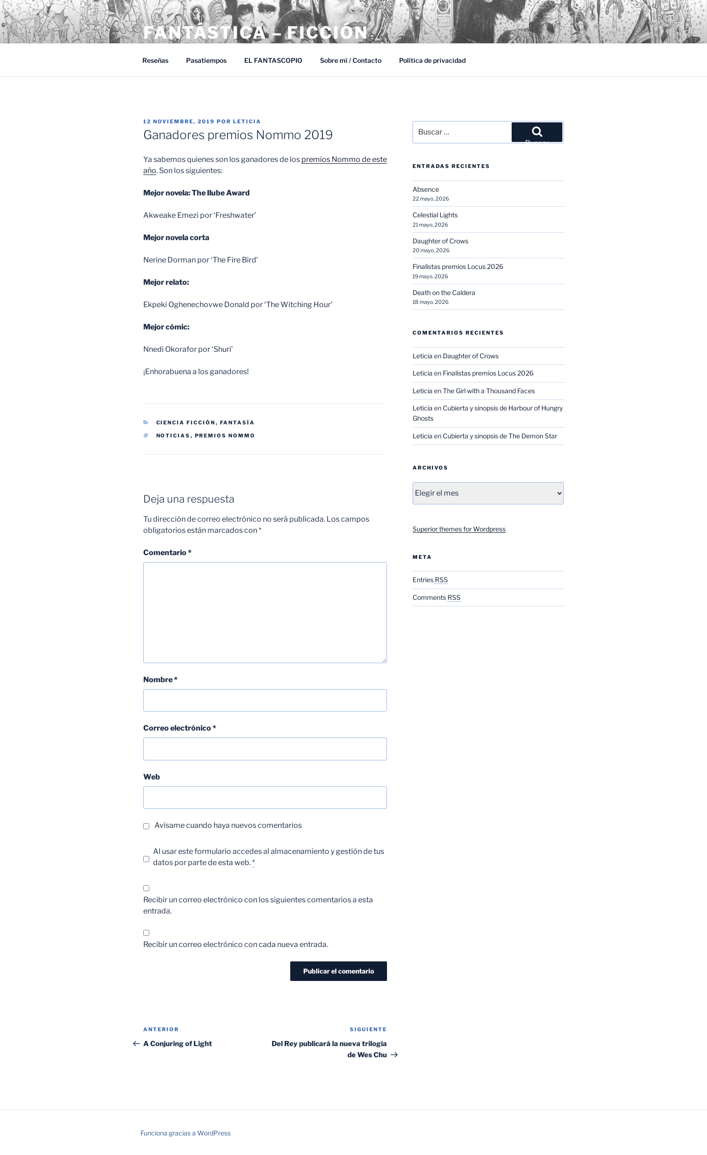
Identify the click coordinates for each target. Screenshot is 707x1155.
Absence (426, 189)
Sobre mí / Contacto (350, 60)
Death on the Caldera (444, 292)
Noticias (173, 435)
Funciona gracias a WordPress (185, 1133)
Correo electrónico (179, 728)
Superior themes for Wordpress (459, 529)
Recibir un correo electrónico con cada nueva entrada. (235, 944)
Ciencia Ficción (186, 422)
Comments (436, 597)
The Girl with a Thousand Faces (489, 391)
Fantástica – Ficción (255, 32)
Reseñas (155, 60)
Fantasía (237, 422)
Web (151, 776)
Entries (430, 580)
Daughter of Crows (440, 241)
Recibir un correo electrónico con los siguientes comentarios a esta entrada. (258, 905)
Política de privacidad (432, 60)
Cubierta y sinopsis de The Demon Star (500, 436)
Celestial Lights (435, 215)
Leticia (247, 121)
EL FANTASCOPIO (273, 60)
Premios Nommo (225, 435)
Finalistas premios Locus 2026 (458, 266)
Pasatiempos (206, 60)
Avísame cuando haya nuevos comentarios (228, 825)
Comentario (167, 552)
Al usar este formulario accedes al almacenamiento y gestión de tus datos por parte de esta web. (268, 857)
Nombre (160, 679)
